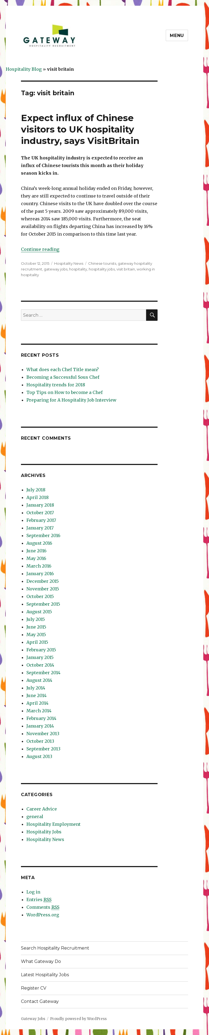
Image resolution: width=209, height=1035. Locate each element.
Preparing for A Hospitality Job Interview (71, 400)
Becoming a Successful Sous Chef (62, 377)
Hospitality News (68, 263)
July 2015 (35, 619)
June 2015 (36, 627)
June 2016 (36, 550)
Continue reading (40, 249)
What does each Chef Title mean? (62, 369)
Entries (38, 899)
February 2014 (41, 718)
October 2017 (40, 512)
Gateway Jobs (33, 1018)
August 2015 (39, 611)
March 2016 (38, 566)
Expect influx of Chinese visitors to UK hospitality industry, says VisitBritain (80, 129)
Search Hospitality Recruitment (55, 948)
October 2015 (40, 596)
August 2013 (39, 756)
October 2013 (40, 741)
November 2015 (42, 589)
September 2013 (43, 748)
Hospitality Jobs (44, 831)
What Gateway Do (41, 961)
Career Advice (41, 809)
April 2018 (37, 497)
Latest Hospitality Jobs (45, 974)
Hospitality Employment (53, 824)
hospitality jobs (102, 269)
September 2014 (43, 672)
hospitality (78, 269)
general (34, 816)
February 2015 (41, 649)
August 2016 (39, 543)
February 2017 (41, 520)
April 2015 (37, 642)
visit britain (125, 269)
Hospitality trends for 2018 (55, 384)
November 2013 (42, 733)
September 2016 (43, 535)
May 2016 (36, 558)
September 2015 (43, 604)
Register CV (33, 988)
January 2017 (40, 528)
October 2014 (40, 665)
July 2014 (35, 688)
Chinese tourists (102, 263)
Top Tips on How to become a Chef (64, 392)
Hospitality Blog (24, 69)
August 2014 (39, 680)
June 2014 (36, 695)
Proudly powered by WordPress (78, 1018)
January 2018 (40, 505)
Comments (42, 907)
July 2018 (35, 489)
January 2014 (40, 726)
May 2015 (36, 634)
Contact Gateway (40, 1001)
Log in (33, 892)
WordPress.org (42, 914)
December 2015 (42, 581)
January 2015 (40, 657)
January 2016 (40, 573)
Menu (177, 35)
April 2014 (37, 703)
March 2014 (38, 710)
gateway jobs (55, 269)
